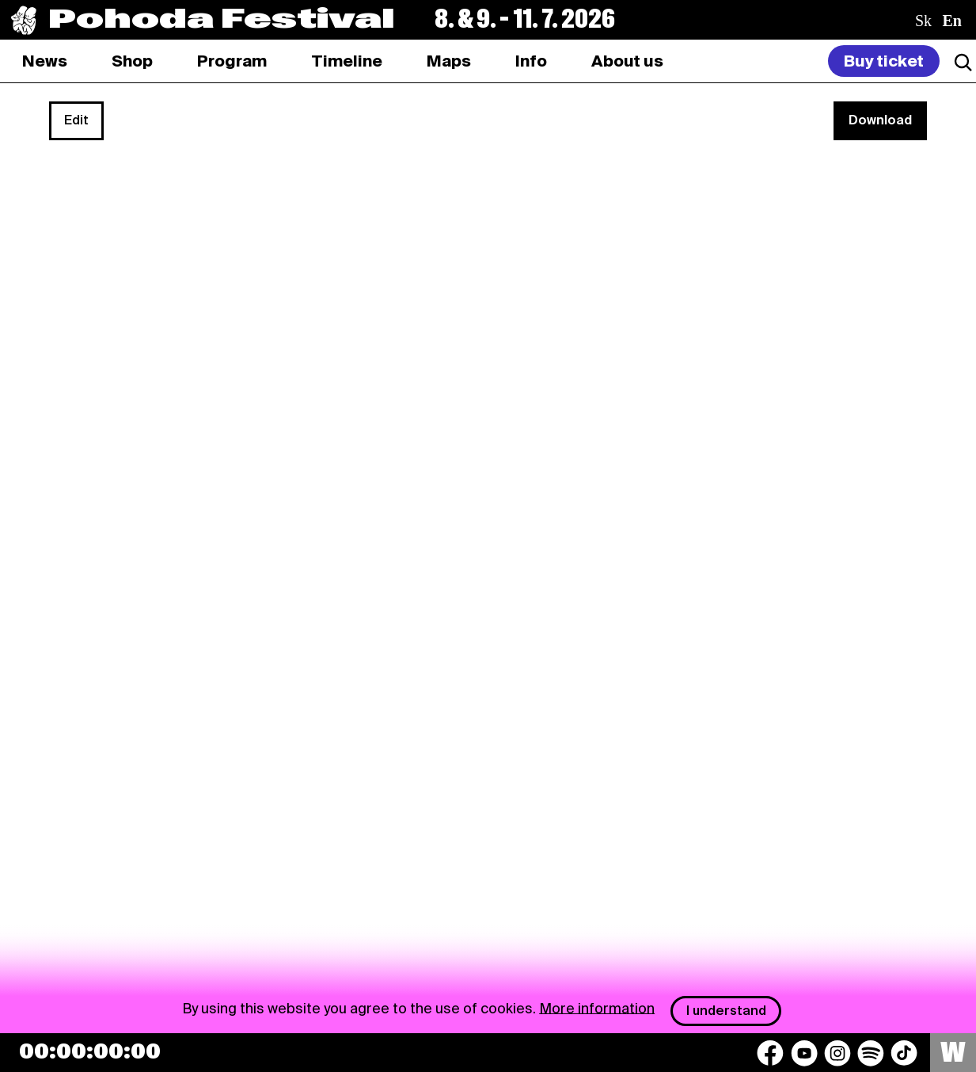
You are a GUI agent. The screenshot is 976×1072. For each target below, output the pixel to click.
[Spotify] (870, 1053)
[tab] (132, 61)
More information (597, 1007)
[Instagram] (837, 1053)
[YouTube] (804, 1053)
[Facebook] (770, 1053)
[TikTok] (904, 1053)
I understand (726, 1010)
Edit (76, 120)
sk (923, 20)
